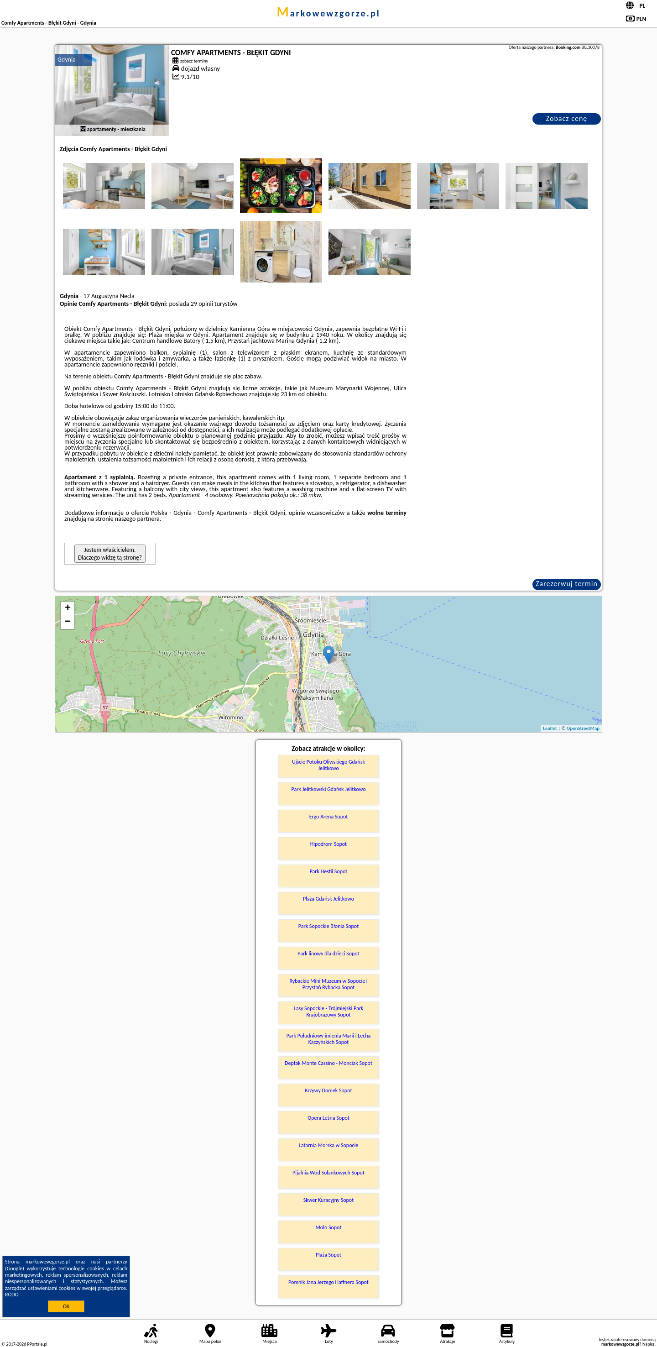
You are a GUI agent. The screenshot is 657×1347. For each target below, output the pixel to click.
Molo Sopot (329, 1227)
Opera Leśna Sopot (328, 1118)
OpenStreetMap (583, 728)
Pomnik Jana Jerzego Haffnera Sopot (328, 1282)
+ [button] (68, 608)
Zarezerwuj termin (567, 583)
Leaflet (550, 728)
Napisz (648, 1344)
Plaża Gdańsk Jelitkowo (328, 899)
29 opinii (202, 304)
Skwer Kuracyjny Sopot (328, 1200)
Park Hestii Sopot (329, 871)
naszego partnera (137, 519)
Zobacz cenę (567, 118)
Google (15, 1268)
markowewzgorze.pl (328, 13)
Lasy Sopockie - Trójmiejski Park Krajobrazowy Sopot (329, 1011)
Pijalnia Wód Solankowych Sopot (328, 1172)
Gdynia (66, 59)
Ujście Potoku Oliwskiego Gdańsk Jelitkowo (328, 765)
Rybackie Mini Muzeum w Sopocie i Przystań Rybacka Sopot (328, 984)
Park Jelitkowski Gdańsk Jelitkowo (328, 789)
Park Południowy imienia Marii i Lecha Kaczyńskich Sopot (329, 1039)
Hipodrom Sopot (328, 844)
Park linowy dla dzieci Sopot (328, 953)
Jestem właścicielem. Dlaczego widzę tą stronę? (110, 553)
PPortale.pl (37, 1344)
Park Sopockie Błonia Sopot (328, 926)
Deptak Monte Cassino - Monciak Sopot (328, 1063)
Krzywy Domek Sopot (328, 1090)
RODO (12, 1294)
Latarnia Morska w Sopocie (329, 1145)
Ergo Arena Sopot (328, 816)
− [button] (68, 622)
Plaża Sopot (328, 1255)
